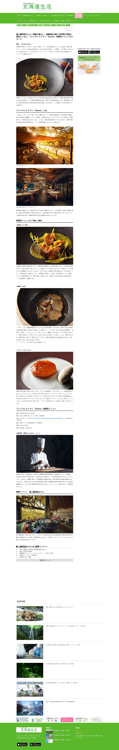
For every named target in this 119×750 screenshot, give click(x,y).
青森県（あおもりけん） (32, 25)
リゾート (53, 25)
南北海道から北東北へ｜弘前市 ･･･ (63, 735)
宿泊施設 (40, 25)
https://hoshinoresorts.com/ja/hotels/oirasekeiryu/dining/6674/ (45, 418)
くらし (26, 20)
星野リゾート (71, 20)
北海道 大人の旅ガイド (43, 15)
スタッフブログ (88, 15)
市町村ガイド (34, 20)
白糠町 (63, 20)
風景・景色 (59, 25)
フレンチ (24, 25)
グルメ (19, 20)
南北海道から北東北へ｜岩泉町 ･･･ (63, 739)
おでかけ (97, 15)
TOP (18, 15)
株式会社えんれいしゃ (81, 730)
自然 (64, 25)
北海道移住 (70, 15)
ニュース (78, 15)
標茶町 (57, 20)
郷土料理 (19, 25)
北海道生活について (28, 15)
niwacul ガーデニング (46, 20)
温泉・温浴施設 (47, 25)
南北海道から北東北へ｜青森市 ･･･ (63, 730)
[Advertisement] (44, 579)
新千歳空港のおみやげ (58, 15)
